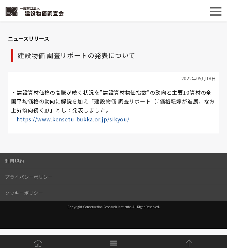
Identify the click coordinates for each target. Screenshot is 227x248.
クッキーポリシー (24, 193)
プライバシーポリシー (29, 177)
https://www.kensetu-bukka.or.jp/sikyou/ (73, 119)
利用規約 (14, 161)
